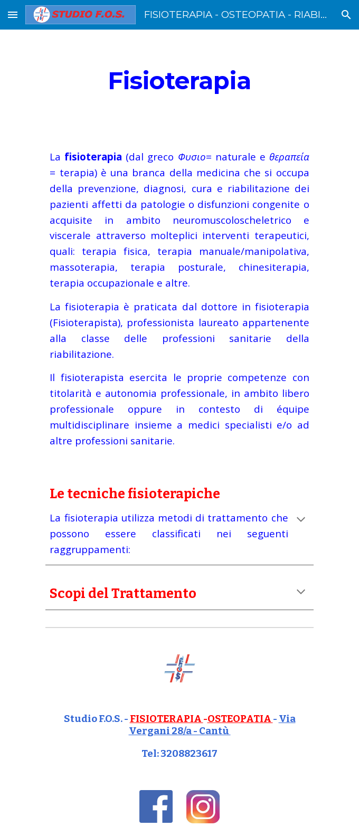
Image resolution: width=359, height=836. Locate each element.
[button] (12, 14)
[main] (179, 80)
